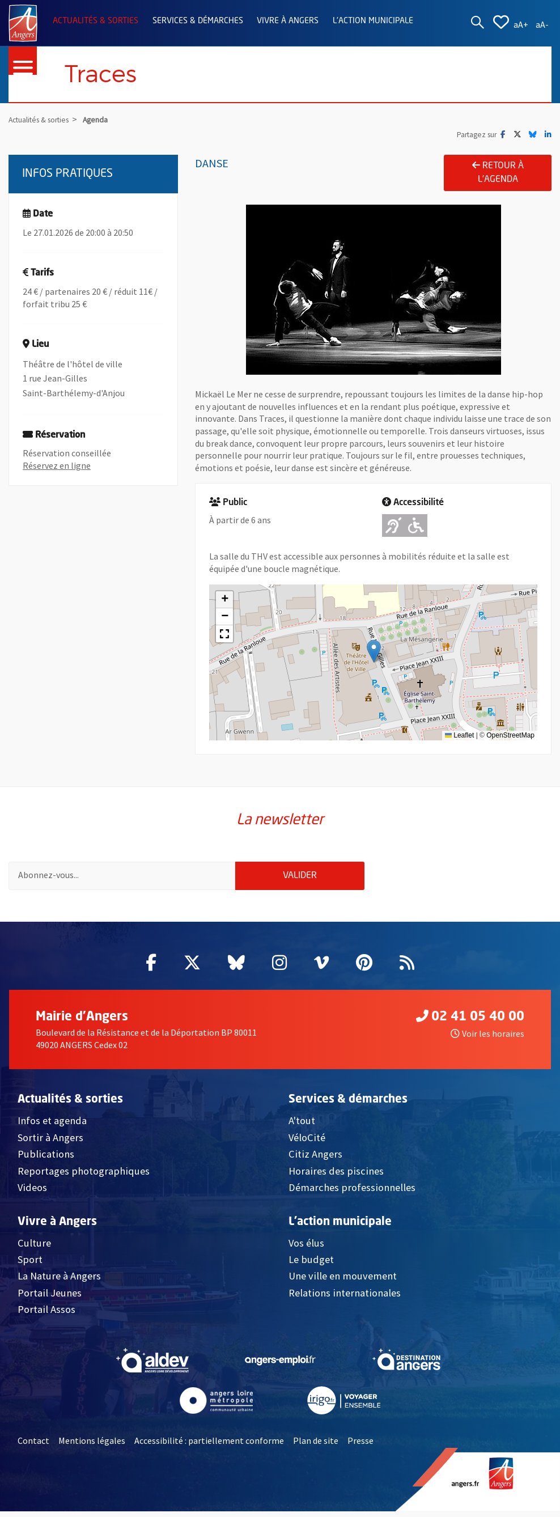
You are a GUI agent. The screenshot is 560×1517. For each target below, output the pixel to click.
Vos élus (306, 1248)
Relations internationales (345, 1298)
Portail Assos (46, 1314)
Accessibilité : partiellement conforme (209, 1446)
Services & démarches (197, 21)
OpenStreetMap (510, 735)
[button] (374, 651)
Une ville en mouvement (343, 1281)
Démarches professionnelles (352, 1193)
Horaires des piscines (336, 1176)
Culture (34, 1248)
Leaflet (459, 735)
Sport (30, 1265)
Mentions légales (91, 1446)
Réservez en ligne (57, 465)
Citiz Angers (315, 1159)
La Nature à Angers (59, 1281)
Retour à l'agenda (498, 173)
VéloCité (307, 1143)
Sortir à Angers (50, 1143)
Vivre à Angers (288, 21)
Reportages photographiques (84, 1176)
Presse (360, 1446)
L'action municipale (373, 21)
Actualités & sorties (95, 21)
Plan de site (315, 1446)
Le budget (311, 1265)
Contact (33, 1446)
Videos (32, 1193)
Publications (46, 1159)
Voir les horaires (487, 1039)
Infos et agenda (52, 1126)
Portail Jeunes (50, 1298)
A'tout (302, 1126)
